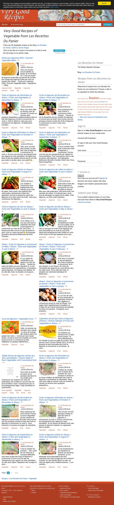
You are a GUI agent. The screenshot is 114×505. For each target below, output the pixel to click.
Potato (94, 109)
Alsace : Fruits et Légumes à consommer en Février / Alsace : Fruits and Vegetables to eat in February (56, 247)
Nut (17, 393)
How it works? (64, 490)
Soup (92, 112)
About (33, 490)
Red (104, 109)
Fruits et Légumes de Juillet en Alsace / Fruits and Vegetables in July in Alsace (56, 170)
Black (105, 98)
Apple (83, 98)
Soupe (95, 112)
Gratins (110, 104)
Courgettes (89, 104)
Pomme (81, 109)
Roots (23, 393)
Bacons (86, 98)
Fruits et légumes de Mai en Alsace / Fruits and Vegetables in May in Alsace (55, 208)
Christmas (80, 104)
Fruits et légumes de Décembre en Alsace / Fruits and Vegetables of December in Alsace (17, 98)
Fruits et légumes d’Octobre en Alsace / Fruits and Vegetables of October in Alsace (19, 135)
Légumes (27, 88)
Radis (97, 109)
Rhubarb (108, 109)
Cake (79, 101)
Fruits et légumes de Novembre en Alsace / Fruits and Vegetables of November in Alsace (54, 98)
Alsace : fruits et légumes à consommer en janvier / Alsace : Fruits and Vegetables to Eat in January (56, 284)
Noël (101, 107)
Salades (4, 393)
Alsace (28, 128)
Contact (33, 492)
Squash (100, 112)
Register (102, 178)
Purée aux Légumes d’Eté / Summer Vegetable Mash (17, 59)
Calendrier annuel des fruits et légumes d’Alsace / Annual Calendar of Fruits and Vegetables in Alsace (56, 321)
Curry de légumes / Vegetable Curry (17, 319)
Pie (78, 109)
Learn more (54, 7)
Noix (29, 393)
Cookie (85, 104)
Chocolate (102, 101)
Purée (12, 90)
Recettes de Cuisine (94, 497)
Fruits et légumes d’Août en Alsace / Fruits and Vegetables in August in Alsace (17, 172)
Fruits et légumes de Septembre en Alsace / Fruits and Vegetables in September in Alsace (54, 135)
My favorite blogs (17, 24)
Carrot (87, 101)
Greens (79, 107)
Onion (106, 107)
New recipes (59, 51)
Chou (106, 101)
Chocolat (96, 101)
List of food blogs (93, 488)
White (84, 114)
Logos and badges (65, 495)
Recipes (5, 24)
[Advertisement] (56, 72)
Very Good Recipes (7, 486)
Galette (102, 104)
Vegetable (17, 88)
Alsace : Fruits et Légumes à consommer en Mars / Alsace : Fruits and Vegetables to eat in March (19, 247)
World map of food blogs (95, 490)
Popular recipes (60, 53)
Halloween (84, 107)
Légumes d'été (7, 88)
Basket (94, 98)
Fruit (21, 128)
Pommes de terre (88, 109)
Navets (97, 107)
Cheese (92, 101)
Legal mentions (7, 497)
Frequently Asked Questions (68, 492)
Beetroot (101, 98)
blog (4, 499)
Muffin (93, 107)
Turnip (107, 112)
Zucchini (89, 114)
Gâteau (106, 104)
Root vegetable (7, 390)
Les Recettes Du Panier (18, 478)
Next (16, 473)
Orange (110, 107)
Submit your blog (65, 488)
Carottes (83, 101)
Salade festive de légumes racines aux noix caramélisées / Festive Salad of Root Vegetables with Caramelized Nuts (19, 358)
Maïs (40, 239)
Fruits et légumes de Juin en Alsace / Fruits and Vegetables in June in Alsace (18, 208)
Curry (22, 344)
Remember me (85, 172)
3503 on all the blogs (20, 48)
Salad (12, 393)
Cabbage (109, 98)
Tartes (103, 112)
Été (18, 90)
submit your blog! (84, 202)
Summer (4, 90)
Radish (101, 109)
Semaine (88, 112)
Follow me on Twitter (9, 501)
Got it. (104, 3)
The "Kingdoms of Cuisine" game (70, 497)
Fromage (95, 104)
